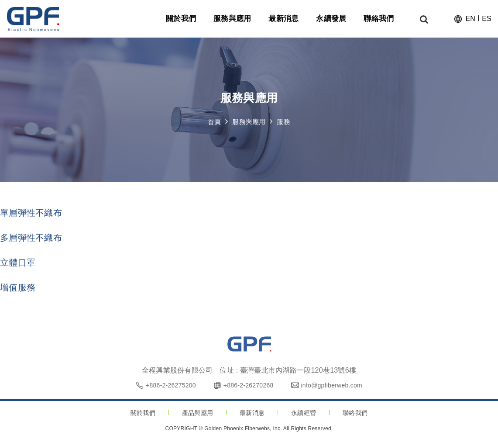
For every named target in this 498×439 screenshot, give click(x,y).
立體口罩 (17, 262)
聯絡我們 (355, 412)
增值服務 (17, 287)
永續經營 (303, 412)
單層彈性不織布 (31, 213)
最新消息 (252, 412)
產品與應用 (197, 412)
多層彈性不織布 (31, 237)
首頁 (214, 122)
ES (486, 20)
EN (470, 20)
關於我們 (143, 412)
